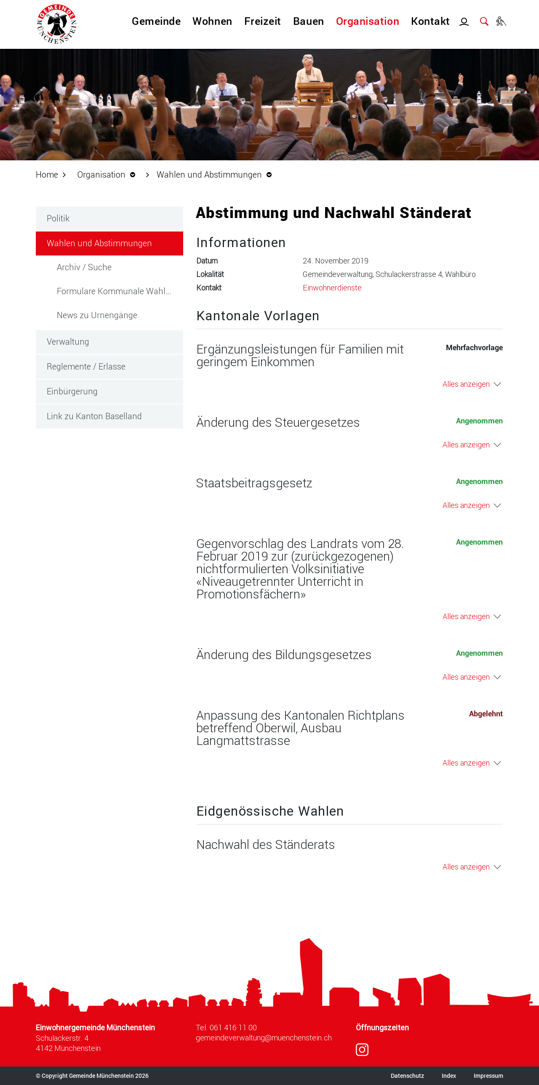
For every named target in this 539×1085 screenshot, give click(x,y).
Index (449, 1076)
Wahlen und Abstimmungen (115, 242)
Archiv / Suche (84, 266)
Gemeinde (156, 21)
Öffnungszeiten (382, 1027)
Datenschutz (407, 1076)
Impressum (488, 1076)
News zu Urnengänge (97, 314)
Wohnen (212, 21)
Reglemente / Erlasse (86, 366)
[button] (108, 174)
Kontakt (430, 21)
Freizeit (262, 21)
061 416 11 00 (233, 1027)
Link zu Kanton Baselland (94, 415)
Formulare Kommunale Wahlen (116, 290)
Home (47, 174)
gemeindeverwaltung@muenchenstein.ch (264, 1037)
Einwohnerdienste (332, 287)
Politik (58, 218)
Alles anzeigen (466, 384)
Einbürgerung (72, 391)
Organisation (367, 21)
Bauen (308, 21)
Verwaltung (68, 341)
